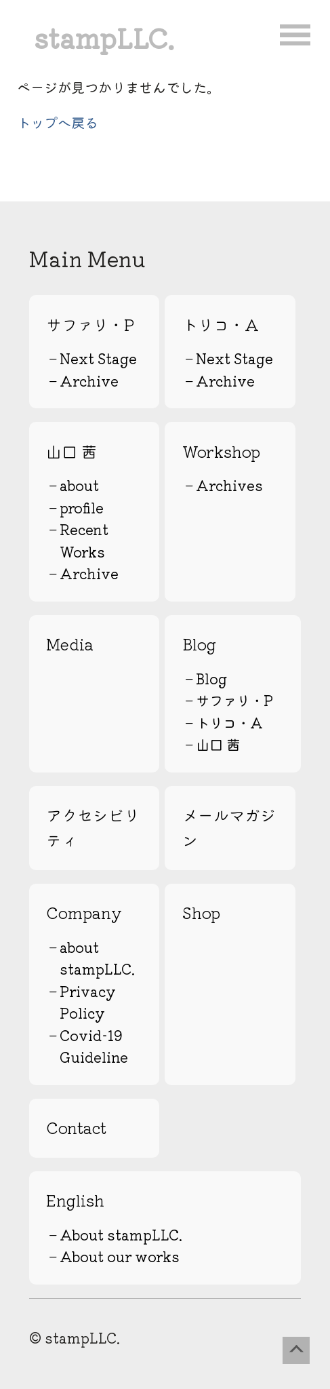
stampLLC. (104, 37)
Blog (199, 644)
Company (84, 912)
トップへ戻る (57, 122)
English (75, 1200)
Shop (201, 912)
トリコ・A (220, 324)
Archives (229, 485)
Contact (76, 1127)
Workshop (221, 451)
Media (70, 644)
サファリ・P (90, 324)
